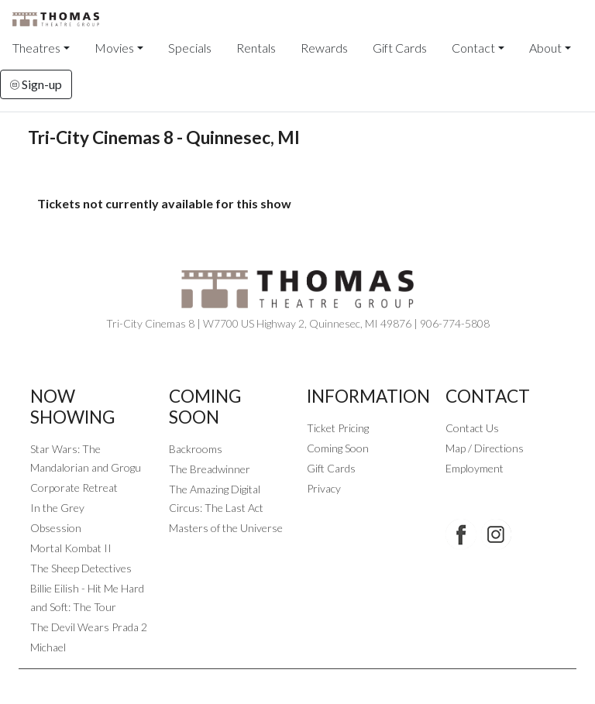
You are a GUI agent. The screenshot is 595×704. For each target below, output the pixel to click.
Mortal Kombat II (71, 548)
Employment (474, 468)
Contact (473, 47)
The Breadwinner (209, 469)
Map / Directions (484, 448)
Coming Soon (338, 448)
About (545, 47)
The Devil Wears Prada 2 (88, 627)
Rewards (324, 47)
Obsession (55, 527)
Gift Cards (400, 47)
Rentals (256, 47)
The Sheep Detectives (81, 568)
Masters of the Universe (226, 527)
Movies (114, 47)
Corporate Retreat (74, 487)
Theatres (36, 47)
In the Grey (57, 507)
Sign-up (36, 84)
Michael (48, 647)
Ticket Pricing (338, 427)
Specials (190, 47)
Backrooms (195, 448)
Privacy (324, 488)
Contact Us (472, 427)
